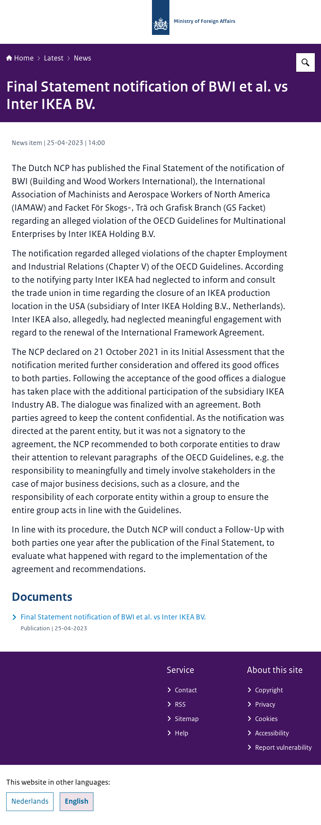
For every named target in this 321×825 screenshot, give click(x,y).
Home (20, 58)
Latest (54, 58)
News (82, 58)
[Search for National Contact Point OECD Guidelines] (305, 62)
